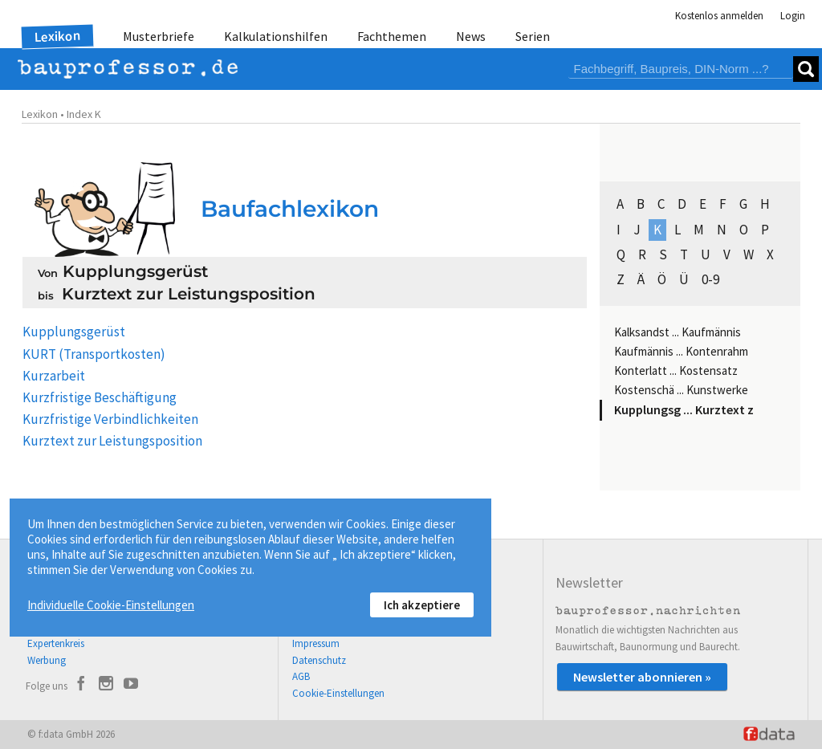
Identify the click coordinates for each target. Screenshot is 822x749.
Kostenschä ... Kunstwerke (681, 389)
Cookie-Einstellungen (338, 693)
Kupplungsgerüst (73, 331)
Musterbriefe (158, 36)
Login (792, 15)
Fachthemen (391, 36)
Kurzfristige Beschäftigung (99, 397)
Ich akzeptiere (422, 605)
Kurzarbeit (53, 376)
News (471, 36)
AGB (301, 676)
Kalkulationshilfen (276, 36)
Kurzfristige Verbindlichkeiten (110, 419)
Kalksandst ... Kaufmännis (677, 332)
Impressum (316, 643)
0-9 (710, 279)
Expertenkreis (55, 643)
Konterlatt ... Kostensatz (676, 370)
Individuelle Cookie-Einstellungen (110, 605)
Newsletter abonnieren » (642, 677)
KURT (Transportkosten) (93, 354)
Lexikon (58, 36)
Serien (532, 36)
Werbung (46, 660)
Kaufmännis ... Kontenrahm (681, 351)
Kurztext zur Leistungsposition (112, 441)
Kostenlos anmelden (719, 15)
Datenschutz (319, 660)
